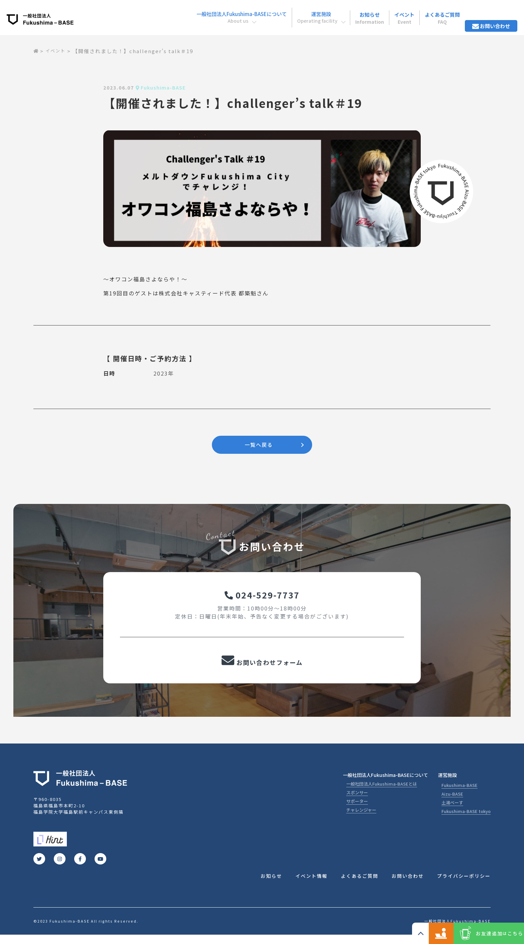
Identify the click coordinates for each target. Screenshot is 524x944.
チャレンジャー (361, 818)
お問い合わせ (487, 13)
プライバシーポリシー (464, 885)
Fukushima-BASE (459, 793)
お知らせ (348, 13)
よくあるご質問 (432, 13)
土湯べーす (452, 811)
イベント (388, 13)
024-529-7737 (262, 598)
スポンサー (357, 801)
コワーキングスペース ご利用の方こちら (413, 933)
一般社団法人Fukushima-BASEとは (381, 792)
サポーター (357, 809)
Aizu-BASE (452, 802)
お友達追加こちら (490, 933)
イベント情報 (311, 885)
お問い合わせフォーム (262, 667)
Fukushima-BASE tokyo (466, 819)
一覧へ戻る (259, 446)
